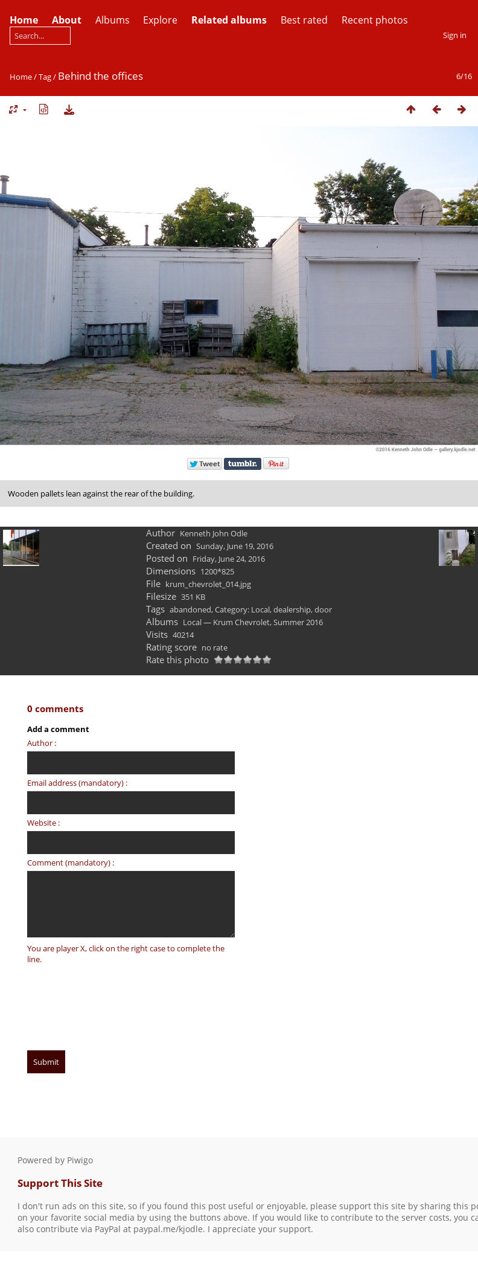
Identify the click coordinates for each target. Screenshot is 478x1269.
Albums (112, 20)
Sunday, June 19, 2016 (234, 546)
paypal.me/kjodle (168, 1229)
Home (21, 76)
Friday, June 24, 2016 (229, 558)
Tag (45, 76)
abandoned (190, 609)
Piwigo (80, 1160)
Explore (160, 20)
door (323, 609)
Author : (41, 742)
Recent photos (375, 20)
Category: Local (242, 609)
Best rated (304, 20)
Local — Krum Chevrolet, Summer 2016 (253, 622)
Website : (43, 822)
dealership (292, 609)
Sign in (455, 35)
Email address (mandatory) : (77, 782)
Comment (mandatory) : (70, 862)
